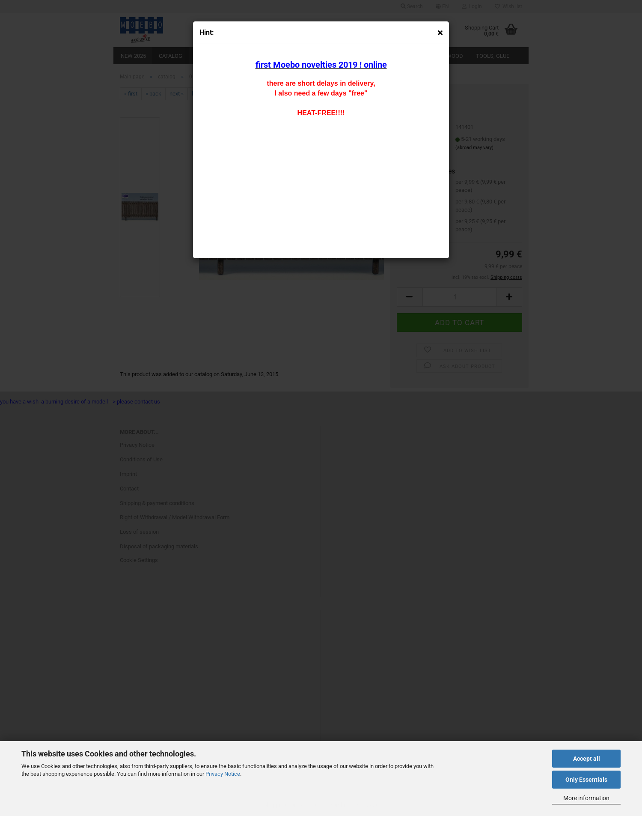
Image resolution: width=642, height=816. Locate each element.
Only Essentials (586, 779)
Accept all (586, 758)
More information (586, 798)
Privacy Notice (222, 774)
